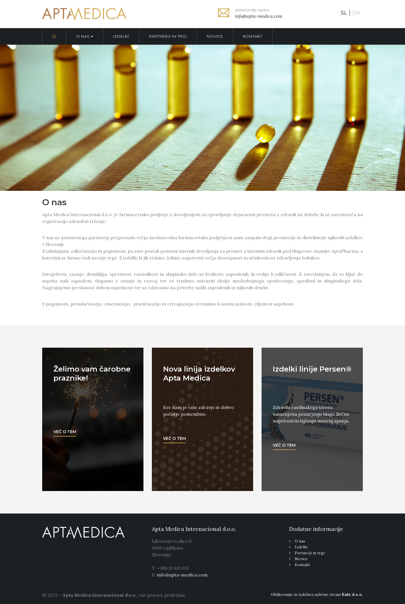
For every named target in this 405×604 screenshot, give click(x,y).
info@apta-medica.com (182, 575)
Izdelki (121, 36)
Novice (215, 36)
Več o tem (64, 431)
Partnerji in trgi (168, 36)
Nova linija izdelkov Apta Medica (199, 374)
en (356, 13)
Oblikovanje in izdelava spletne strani (317, 594)
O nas (84, 36)
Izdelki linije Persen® (312, 369)
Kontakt (252, 36)
